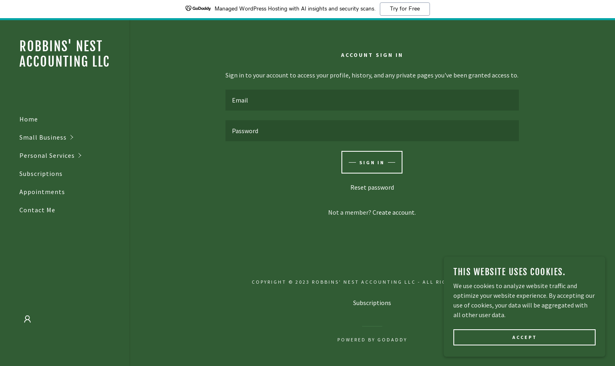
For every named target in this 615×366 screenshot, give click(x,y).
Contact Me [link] (37, 210)
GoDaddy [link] (392, 340)
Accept (524, 343)
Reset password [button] (372, 187)
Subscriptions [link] (41, 173)
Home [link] (28, 119)
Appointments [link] (42, 192)
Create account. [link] (394, 212)
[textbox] (371, 100)
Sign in (372, 162)
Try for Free (405, 9)
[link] (64, 64)
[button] (74, 137)
